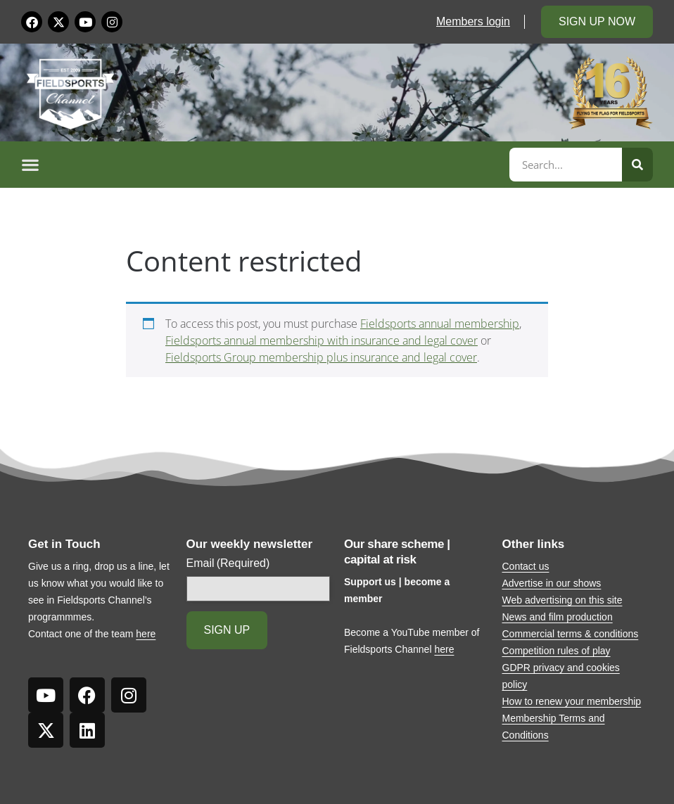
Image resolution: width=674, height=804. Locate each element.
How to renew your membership (572, 701)
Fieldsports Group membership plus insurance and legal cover (321, 357)
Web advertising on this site (562, 600)
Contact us (525, 566)
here (145, 633)
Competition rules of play (556, 650)
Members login (473, 21)
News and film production (557, 617)
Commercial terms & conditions (570, 633)
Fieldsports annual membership (439, 323)
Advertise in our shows (552, 583)
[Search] (637, 164)
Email (228, 563)
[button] (263, 164)
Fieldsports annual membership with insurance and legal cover (321, 340)
